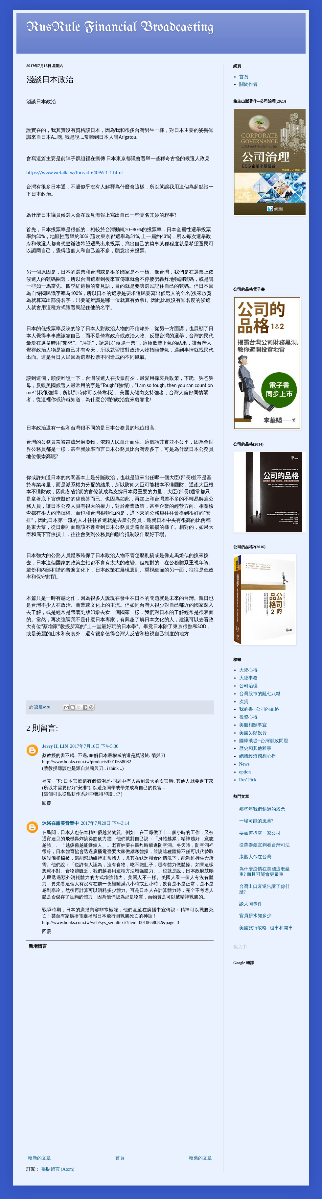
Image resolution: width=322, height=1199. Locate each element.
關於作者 (248, 84)
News (244, 764)
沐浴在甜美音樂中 (60, 823)
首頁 (120, 1158)
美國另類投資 (253, 732)
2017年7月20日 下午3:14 (105, 823)
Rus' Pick (248, 779)
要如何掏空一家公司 (260, 833)
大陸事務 (248, 677)
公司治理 (248, 685)
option (245, 772)
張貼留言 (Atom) (58, 1169)
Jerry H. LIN (55, 746)
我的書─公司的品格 (259, 709)
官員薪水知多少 (255, 915)
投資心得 (248, 717)
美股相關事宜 (253, 724)
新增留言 (38, 946)
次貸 (243, 701)
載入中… (242, 946)
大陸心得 (248, 670)
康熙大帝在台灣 (255, 856)
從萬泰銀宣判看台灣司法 (264, 845)
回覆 (46, 803)
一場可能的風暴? (256, 821)
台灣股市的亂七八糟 (260, 693)
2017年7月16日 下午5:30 (94, 746)
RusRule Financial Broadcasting (120, 27)
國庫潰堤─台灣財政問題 (263, 740)
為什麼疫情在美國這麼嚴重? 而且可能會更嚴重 (264, 872)
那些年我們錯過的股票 (262, 809)
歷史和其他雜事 (255, 748)
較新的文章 (39, 1158)
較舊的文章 (200, 1158)
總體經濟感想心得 (257, 756)
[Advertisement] (120, 1125)
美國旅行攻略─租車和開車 (266, 927)
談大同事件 (250, 903)
